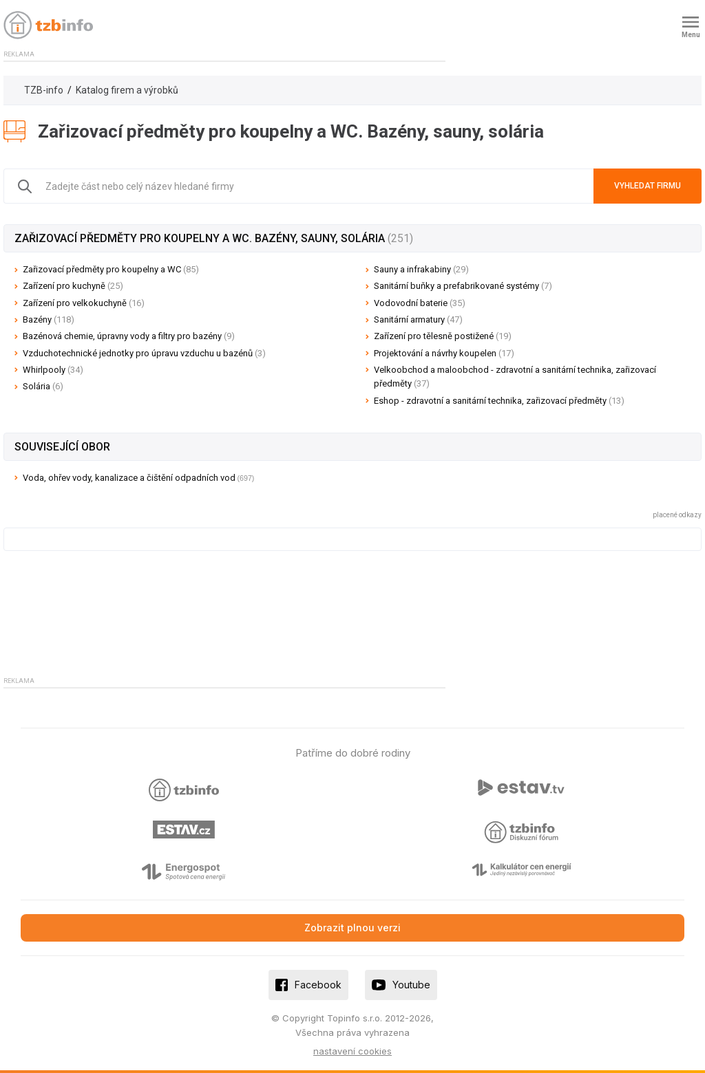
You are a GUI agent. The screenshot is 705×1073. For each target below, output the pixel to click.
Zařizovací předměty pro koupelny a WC (111, 269)
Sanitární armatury (418, 319)
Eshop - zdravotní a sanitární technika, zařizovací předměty (499, 400)
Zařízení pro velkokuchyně (84, 303)
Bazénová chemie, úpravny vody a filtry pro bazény (129, 336)
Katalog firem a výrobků (127, 90)
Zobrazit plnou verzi (352, 927)
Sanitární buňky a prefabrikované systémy (463, 286)
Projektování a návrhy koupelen (444, 353)
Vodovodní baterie (419, 303)
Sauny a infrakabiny (421, 269)
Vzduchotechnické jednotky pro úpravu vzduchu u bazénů (144, 353)
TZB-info (43, 90)
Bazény (48, 319)
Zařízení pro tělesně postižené (443, 336)
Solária (43, 386)
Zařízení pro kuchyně (73, 286)
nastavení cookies (352, 1050)
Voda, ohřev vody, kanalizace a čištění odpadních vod (129, 478)
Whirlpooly (53, 370)
